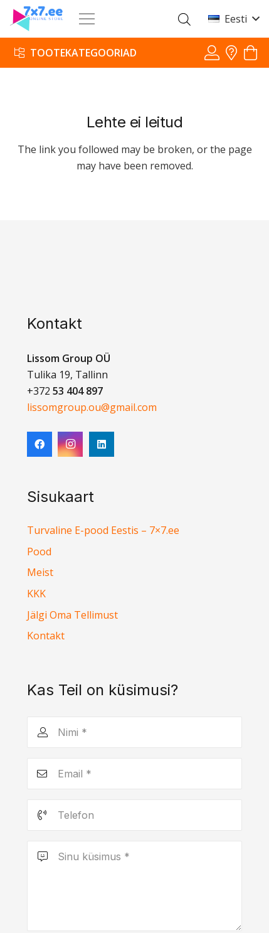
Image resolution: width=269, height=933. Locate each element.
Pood (39, 551)
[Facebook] (39, 444)
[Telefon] (134, 815)
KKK (36, 593)
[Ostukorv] (250, 53)
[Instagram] (70, 444)
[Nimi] (134, 732)
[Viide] (211, 52)
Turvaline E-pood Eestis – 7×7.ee (103, 530)
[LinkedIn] (101, 444)
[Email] (134, 773)
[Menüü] (87, 19)
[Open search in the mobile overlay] (184, 19)
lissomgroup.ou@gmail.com (92, 407)
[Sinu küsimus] (134, 886)
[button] (233, 19)
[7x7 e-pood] (36, 18)
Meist (40, 572)
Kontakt (46, 635)
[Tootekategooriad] (75, 52)
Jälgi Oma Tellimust (72, 615)
